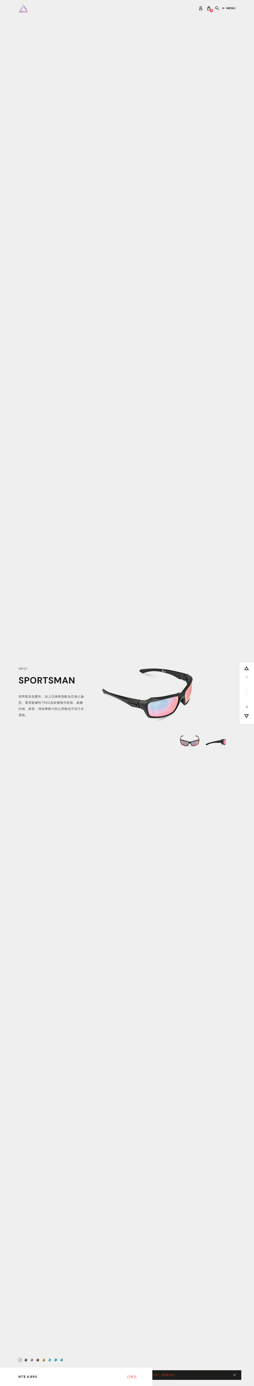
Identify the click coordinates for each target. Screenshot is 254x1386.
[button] (246, 669)
